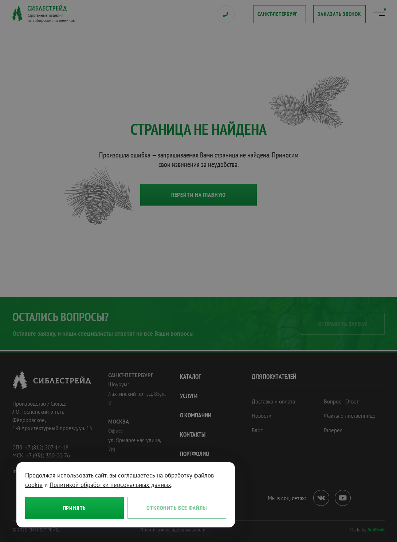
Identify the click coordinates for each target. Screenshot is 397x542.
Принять (74, 507)
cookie (34, 485)
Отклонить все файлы (176, 507)
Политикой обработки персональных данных (110, 485)
